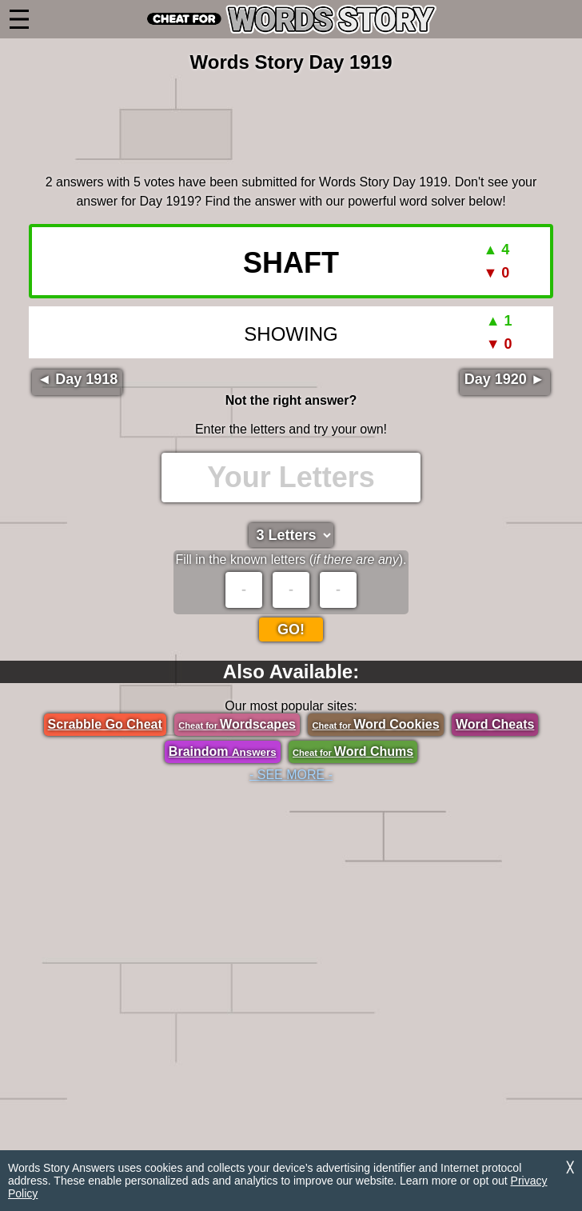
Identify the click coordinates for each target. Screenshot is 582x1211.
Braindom (223, 751)
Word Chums (353, 751)
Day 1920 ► (504, 379)
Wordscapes (237, 724)
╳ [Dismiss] (570, 1167)
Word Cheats (495, 724)
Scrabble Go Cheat (105, 724)
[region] (291, 121)
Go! (291, 629)
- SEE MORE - (291, 774)
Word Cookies (375, 724)
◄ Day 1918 (77, 379)
